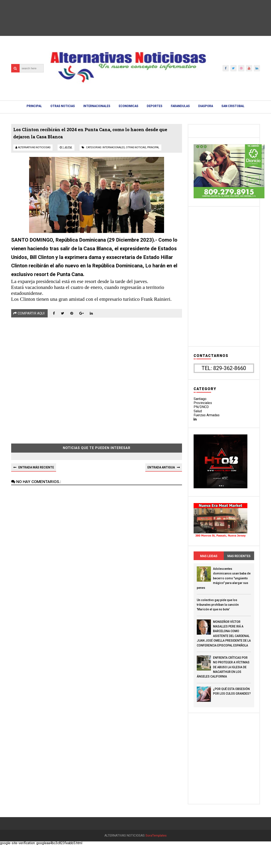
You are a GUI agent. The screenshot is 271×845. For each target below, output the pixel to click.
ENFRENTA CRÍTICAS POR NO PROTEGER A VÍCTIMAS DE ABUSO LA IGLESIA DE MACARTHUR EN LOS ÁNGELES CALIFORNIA (223, 667)
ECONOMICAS (128, 106)
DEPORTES (154, 106)
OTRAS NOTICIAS (62, 106)
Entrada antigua (161, 467)
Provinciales (203, 403)
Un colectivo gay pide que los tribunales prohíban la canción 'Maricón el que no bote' (218, 604)
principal (153, 147)
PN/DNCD (201, 407)
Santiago (200, 399)
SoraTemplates (156, 835)
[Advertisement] (96, 377)
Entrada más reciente (36, 467)
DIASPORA (205, 106)
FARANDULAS (180, 106)
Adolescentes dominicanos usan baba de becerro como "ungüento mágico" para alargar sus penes (224, 578)
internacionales (113, 147)
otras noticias (136, 147)
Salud (198, 411)
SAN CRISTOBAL (232, 106)
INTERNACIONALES (96, 106)
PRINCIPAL (34, 106)
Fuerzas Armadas (207, 415)
